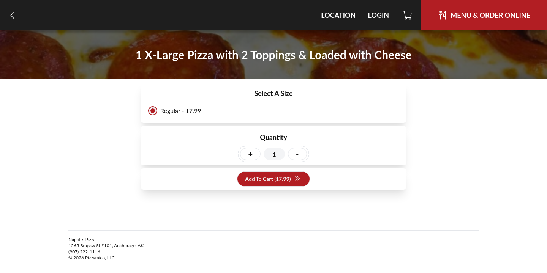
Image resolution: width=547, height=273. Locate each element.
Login (378, 15)
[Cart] (408, 15)
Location (338, 15)
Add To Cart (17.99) (272, 179)
